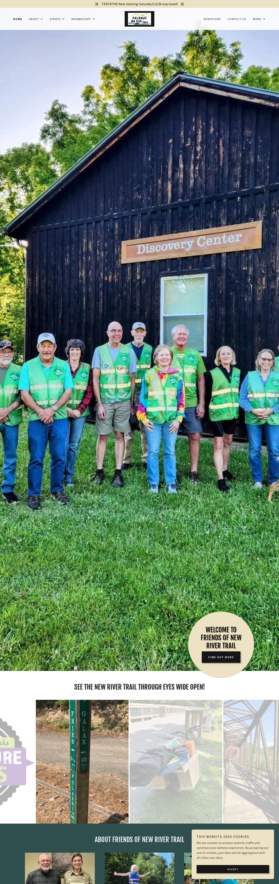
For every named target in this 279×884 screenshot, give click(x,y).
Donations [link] (212, 19)
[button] (36, 19)
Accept (232, 869)
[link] (139, 18)
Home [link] (17, 19)
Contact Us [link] (236, 19)
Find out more (221, 657)
